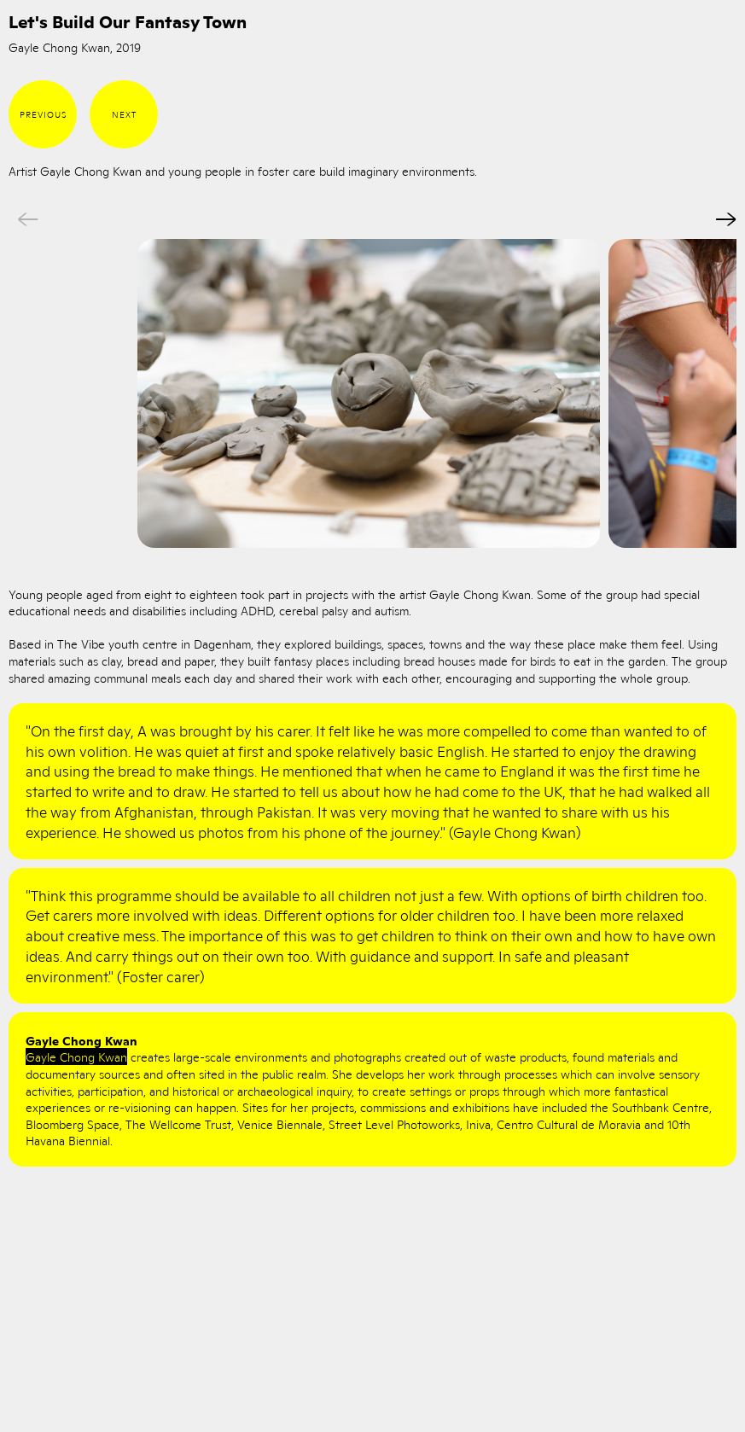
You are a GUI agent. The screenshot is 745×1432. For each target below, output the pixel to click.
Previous (43, 114)
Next (124, 114)
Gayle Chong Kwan (76, 1056)
